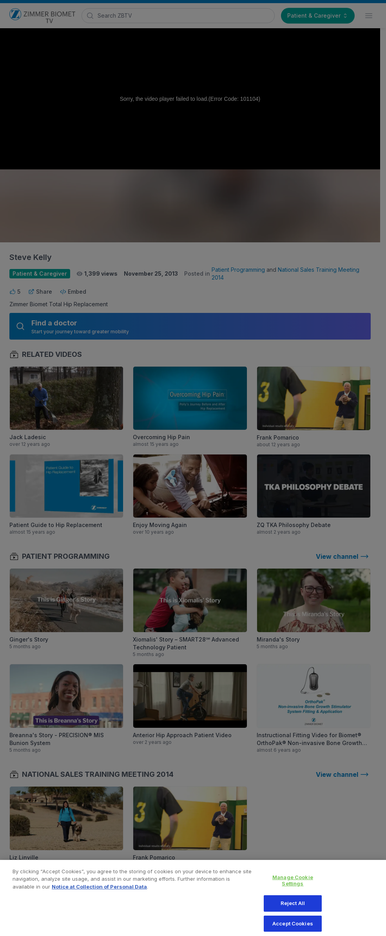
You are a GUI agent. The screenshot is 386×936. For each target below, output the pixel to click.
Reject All (293, 908)
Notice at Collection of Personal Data (99, 891)
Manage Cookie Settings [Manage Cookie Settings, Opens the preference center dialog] (292, 885)
